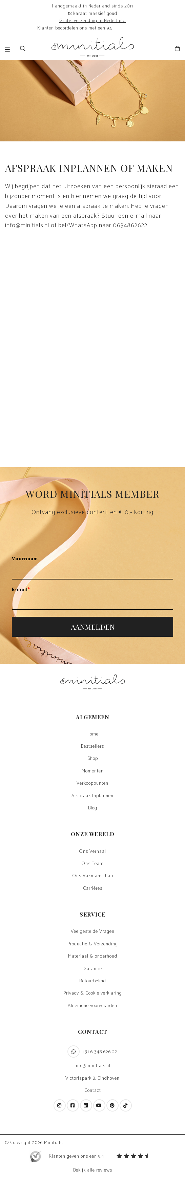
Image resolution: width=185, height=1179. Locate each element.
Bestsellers (92, 746)
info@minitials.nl (92, 1066)
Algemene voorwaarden (92, 1006)
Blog (92, 808)
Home (92, 734)
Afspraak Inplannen (92, 796)
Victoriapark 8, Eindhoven (92, 1078)
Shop (92, 759)
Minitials (53, 1143)
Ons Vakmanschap (92, 876)
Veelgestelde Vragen (93, 932)
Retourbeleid (92, 981)
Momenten (93, 771)
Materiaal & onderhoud (92, 956)
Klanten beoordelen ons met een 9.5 (74, 28)
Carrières (92, 888)
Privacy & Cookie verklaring (92, 993)
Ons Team (92, 864)
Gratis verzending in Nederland (92, 20)
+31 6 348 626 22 (92, 1051)
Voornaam (25, 559)
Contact (92, 1091)
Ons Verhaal (92, 852)
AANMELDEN (93, 626)
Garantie (92, 969)
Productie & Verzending (92, 944)
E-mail (21, 590)
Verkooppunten (92, 783)
